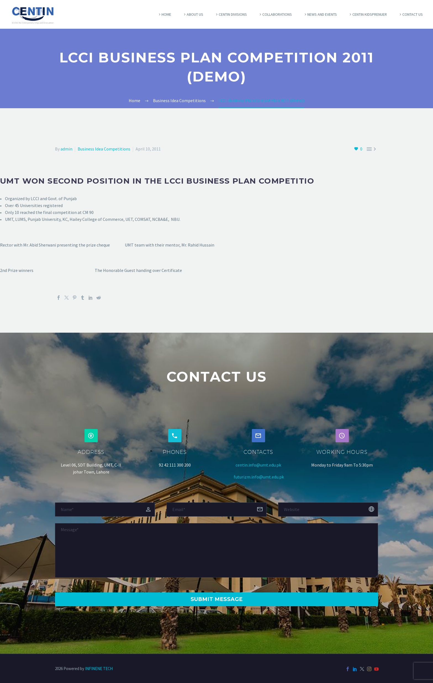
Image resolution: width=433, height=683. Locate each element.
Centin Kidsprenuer (369, 14)
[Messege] (216, 550)
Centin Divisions (233, 14)
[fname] (105, 509)
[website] (328, 509)
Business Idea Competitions (104, 149)
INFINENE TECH (99, 668)
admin (66, 149)
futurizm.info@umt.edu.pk (259, 477)
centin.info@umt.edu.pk (258, 465)
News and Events (322, 14)
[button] (91, 435)
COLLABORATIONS (277, 14)
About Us (195, 14)
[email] (216, 509)
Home (166, 14)
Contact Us (412, 14)
